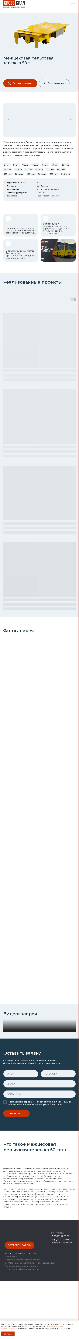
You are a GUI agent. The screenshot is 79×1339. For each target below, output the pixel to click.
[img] (73, 5)
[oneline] (39, 1152)
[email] (39, 1141)
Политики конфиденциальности (45, 1162)
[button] (20, 83)
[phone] (58, 1131)
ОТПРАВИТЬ (16, 1171)
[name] (20, 1131)
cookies (51, 1326)
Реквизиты (11, 1314)
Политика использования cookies (22, 1317)
